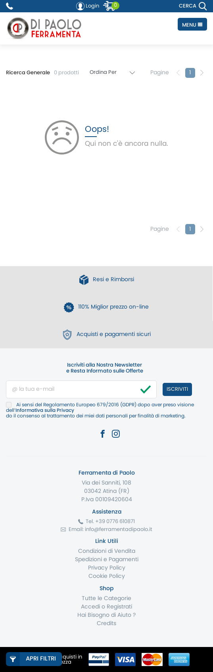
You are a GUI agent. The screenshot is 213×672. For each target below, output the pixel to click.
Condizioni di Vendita (106, 551)
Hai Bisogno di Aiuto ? (106, 615)
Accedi (90, 607)
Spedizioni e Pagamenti (106, 559)
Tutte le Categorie (106, 598)
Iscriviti (177, 389)
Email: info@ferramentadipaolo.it (110, 529)
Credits (106, 623)
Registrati (119, 607)
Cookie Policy (106, 576)
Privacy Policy (106, 568)
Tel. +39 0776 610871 (110, 521)
